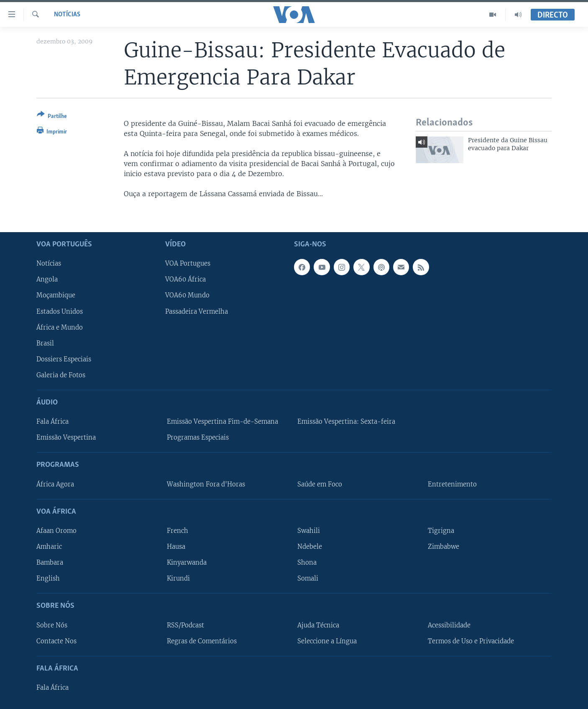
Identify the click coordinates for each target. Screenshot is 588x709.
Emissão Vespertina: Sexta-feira (346, 421)
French (177, 531)
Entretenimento (452, 484)
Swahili (308, 531)
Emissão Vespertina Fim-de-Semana (222, 421)
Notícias (67, 14)
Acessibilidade (449, 625)
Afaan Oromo (56, 531)
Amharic (49, 546)
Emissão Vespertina (66, 437)
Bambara (49, 562)
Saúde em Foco (319, 484)
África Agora (55, 484)
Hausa (176, 546)
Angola (47, 279)
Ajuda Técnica (318, 625)
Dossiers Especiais (63, 359)
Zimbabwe (443, 546)
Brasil (45, 343)
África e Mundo (59, 327)
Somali (307, 578)
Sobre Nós (51, 625)
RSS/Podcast (185, 625)
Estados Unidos (59, 311)
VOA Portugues (187, 263)
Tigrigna (441, 531)
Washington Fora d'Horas (206, 484)
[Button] (52, 116)
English (48, 578)
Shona (307, 562)
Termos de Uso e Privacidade (471, 641)
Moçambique (55, 295)
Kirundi (178, 578)
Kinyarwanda (187, 562)
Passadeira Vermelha (196, 311)
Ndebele (309, 546)
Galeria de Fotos (60, 375)
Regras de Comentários (202, 641)
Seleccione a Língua (327, 641)
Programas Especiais (198, 437)
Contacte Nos (56, 641)
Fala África (52, 421)
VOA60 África (185, 279)
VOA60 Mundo (187, 295)
